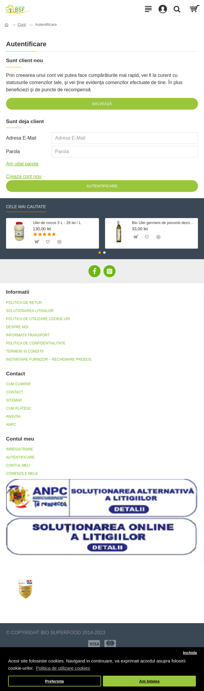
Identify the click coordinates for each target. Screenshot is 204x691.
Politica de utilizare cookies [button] (63, 668)
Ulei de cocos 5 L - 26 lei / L (57, 223)
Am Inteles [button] (149, 681)
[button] (99, 252)
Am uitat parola (22, 164)
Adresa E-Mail (21, 138)
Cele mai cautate (26, 206)
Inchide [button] (190, 652)
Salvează (102, 104)
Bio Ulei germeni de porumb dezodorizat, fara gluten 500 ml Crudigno (164, 223)
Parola (13, 151)
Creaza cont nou (23, 176)
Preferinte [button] (54, 681)
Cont (21, 24)
